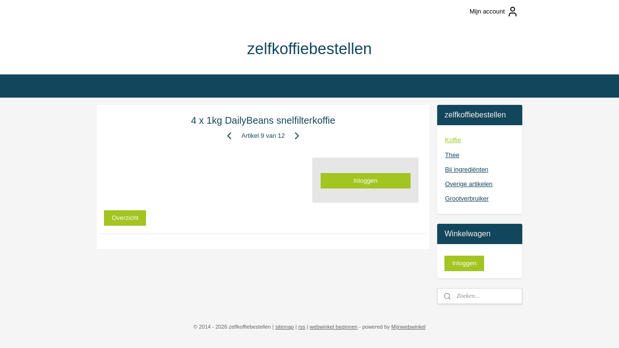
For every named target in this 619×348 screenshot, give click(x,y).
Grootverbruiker (466, 198)
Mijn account (494, 11)
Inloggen (366, 180)
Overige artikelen (468, 184)
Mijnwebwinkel (408, 327)
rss (302, 327)
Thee (452, 155)
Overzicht (125, 217)
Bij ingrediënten (466, 169)
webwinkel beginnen (333, 327)
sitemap (284, 327)
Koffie (453, 140)
